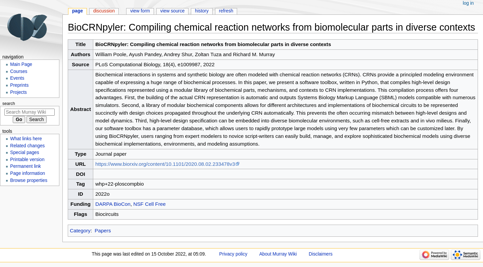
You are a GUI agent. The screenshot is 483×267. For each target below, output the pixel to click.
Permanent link (25, 166)
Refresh (226, 10)
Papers (103, 230)
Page (77, 10)
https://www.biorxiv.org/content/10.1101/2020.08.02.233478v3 (165, 164)
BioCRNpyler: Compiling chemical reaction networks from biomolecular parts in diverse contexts (213, 44)
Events (17, 78)
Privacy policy (233, 254)
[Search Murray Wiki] (29, 112)
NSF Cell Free (149, 204)
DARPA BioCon (112, 204)
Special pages (24, 152)
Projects (18, 92)
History (202, 10)
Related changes (27, 145)
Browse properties (28, 180)
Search (8, 103)
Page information (27, 173)
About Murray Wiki (278, 254)
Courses (18, 71)
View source (172, 10)
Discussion (104, 10)
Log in (468, 3)
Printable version (27, 159)
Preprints (19, 85)
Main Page (21, 64)
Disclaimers (321, 254)
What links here (26, 138)
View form (140, 10)
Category (80, 230)
